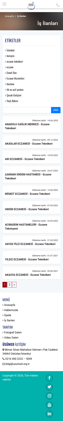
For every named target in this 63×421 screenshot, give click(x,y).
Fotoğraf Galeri (12, 332)
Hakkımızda (10, 310)
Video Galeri (10, 337)
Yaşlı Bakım (11, 101)
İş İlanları (8, 320)
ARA (55, 110)
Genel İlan (11, 73)
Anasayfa (9, 16)
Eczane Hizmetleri (14, 78)
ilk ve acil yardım (14, 90)
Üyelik (6, 315)
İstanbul (9, 50)
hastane (9, 84)
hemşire (9, 56)
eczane (9, 67)
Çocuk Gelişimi (13, 95)
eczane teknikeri (14, 61)
